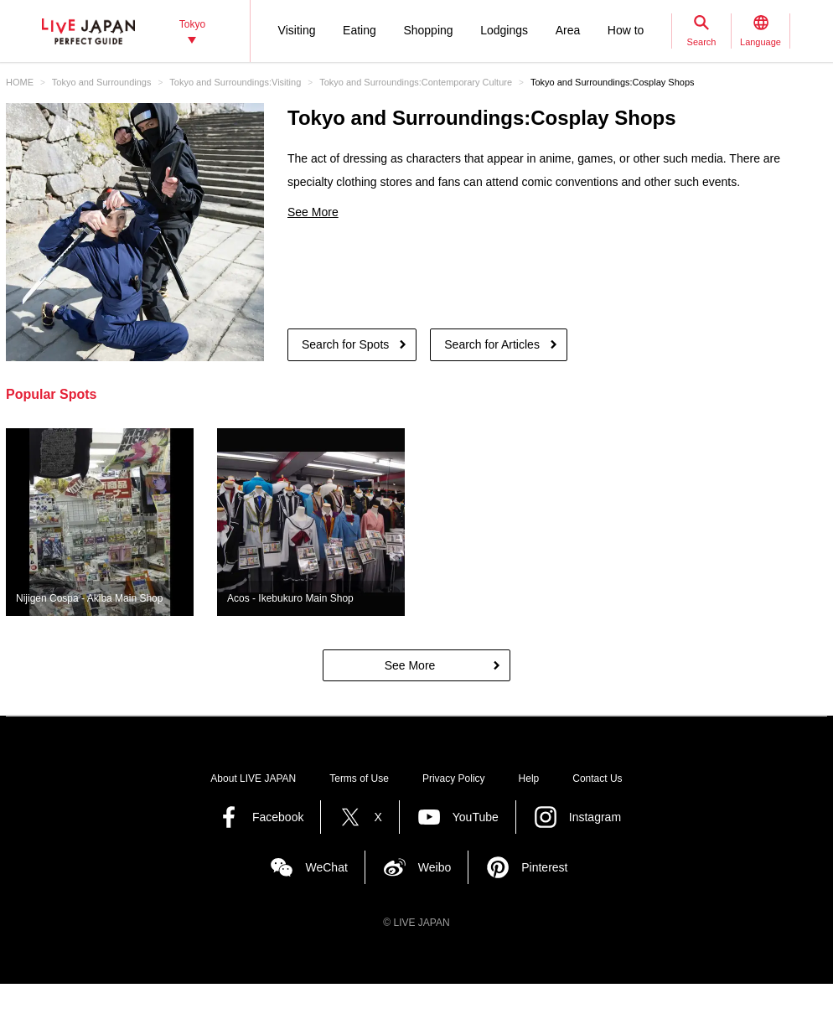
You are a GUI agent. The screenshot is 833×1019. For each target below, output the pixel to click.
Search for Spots (345, 344)
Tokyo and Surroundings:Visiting (235, 82)
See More (313, 212)
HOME (20, 82)
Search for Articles (492, 344)
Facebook (277, 817)
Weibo (434, 867)
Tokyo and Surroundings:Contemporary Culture (415, 82)
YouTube (476, 817)
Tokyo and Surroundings (102, 82)
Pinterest (544, 867)
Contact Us (597, 778)
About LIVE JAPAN (253, 778)
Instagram (595, 817)
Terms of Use (359, 778)
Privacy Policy (453, 778)
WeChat (326, 867)
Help (529, 778)
